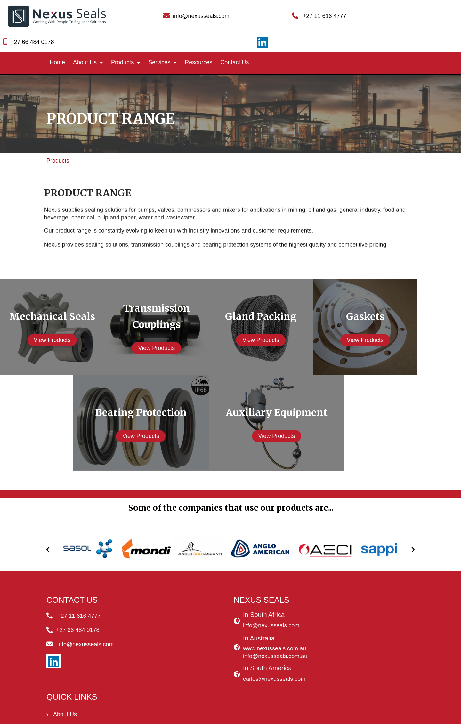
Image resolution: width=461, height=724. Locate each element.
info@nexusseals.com (209, 601)
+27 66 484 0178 (362, 14)
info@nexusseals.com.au (213, 632)
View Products (57, 316)
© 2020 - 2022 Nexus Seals (230, 715)
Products (57, 137)
